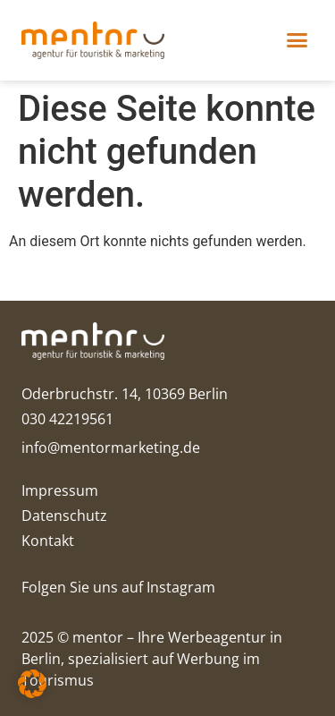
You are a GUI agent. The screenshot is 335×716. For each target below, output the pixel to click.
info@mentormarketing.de (110, 447)
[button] (297, 40)
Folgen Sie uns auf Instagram (118, 587)
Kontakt (47, 540)
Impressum (59, 490)
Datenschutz (64, 515)
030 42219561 (67, 419)
